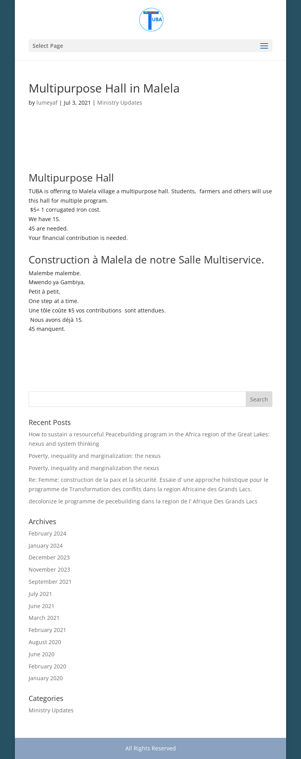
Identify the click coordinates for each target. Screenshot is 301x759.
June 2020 (41, 654)
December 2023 (49, 557)
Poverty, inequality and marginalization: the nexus (95, 455)
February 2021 (47, 630)
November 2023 (49, 569)
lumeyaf (47, 102)
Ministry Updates (119, 102)
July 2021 (40, 593)
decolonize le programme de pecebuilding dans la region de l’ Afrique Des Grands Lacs (143, 501)
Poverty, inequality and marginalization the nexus (94, 468)
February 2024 (47, 533)
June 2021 (41, 606)
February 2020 (47, 666)
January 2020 (46, 678)
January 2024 (46, 545)
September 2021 (50, 581)
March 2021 (44, 617)
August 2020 (45, 642)
